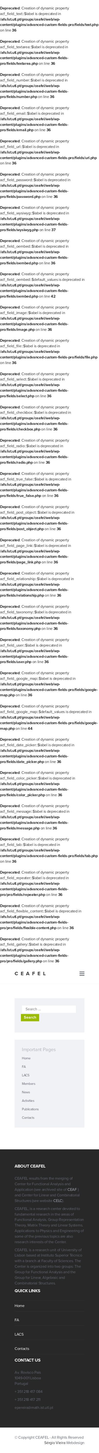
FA (24, 1067)
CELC (57, 1200)
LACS (25, 1075)
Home (26, 1058)
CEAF (72, 1189)
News (26, 1092)
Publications (30, 1109)
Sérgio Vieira (54, 1442)
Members (29, 1084)
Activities (28, 1101)
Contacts (28, 1118)
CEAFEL (31, 974)
